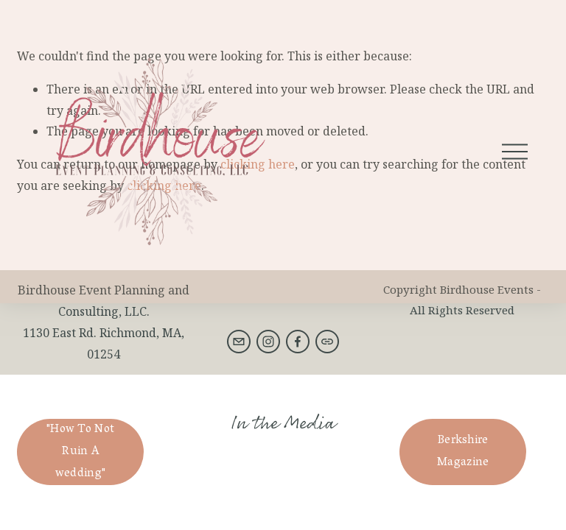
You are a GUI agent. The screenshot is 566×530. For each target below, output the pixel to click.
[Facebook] (298, 341)
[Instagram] (268, 341)
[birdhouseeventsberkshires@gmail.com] (239, 341)
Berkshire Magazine (463, 452)
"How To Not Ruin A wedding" (80, 452)
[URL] (327, 341)
